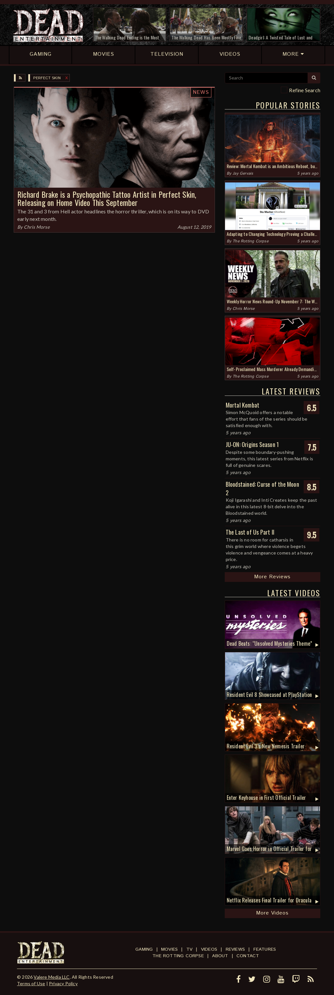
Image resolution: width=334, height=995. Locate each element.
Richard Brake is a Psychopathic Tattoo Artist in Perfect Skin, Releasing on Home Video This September (106, 198)
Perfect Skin (46, 78)
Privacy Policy (63, 983)
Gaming (144, 949)
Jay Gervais (243, 173)
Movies (169, 949)
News (201, 92)
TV (189, 949)
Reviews (235, 949)
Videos (209, 949)
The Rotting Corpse (250, 241)
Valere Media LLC (51, 977)
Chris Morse (37, 227)
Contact (247, 956)
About (220, 956)
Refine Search (304, 90)
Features (264, 949)
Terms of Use (31, 983)
